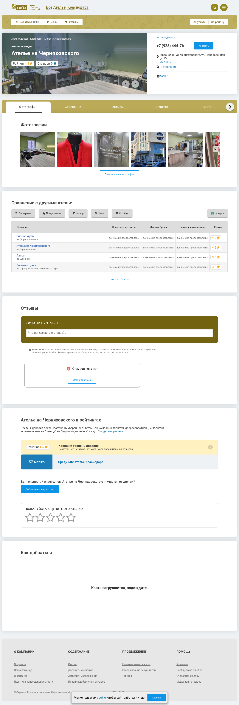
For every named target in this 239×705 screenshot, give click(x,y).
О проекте (20, 664)
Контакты (182, 664)
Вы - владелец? (166, 37)
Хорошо (156, 697)
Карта (207, 107)
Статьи (72, 664)
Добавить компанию (81, 670)
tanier (163, 76)
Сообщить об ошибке (189, 670)
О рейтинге (21, 675)
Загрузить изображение (82, 675)
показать (204, 45)
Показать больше (119, 279)
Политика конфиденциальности (33, 681)
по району (217, 22)
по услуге (199, 22)
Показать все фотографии (119, 174)
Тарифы (127, 675)
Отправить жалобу (187, 675)
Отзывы (71, 22)
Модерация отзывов (189, 681)
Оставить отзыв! (82, 380)
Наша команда (23, 670)
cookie (101, 697)
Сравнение (73, 107)
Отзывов (45, 63)
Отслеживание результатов (139, 670)
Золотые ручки (26, 265)
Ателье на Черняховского (33, 246)
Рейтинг (162, 107)
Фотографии (28, 107)
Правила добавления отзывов (86, 681)
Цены (51, 22)
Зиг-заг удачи (25, 236)
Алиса (20, 255)
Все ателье (27, 22)
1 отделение (168, 67)
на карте (165, 61)
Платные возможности (136, 664)
